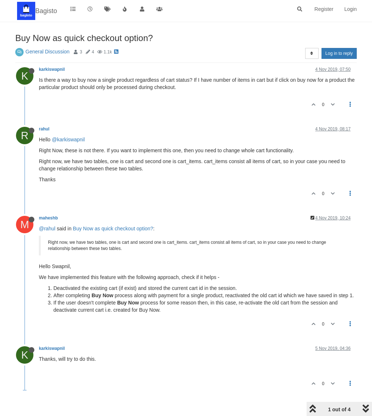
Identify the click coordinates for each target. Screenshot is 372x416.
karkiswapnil (52, 69)
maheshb (48, 218)
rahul (44, 129)
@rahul (47, 228)
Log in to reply (339, 53)
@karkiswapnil (68, 139)
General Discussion (47, 51)
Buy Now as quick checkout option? (113, 228)
